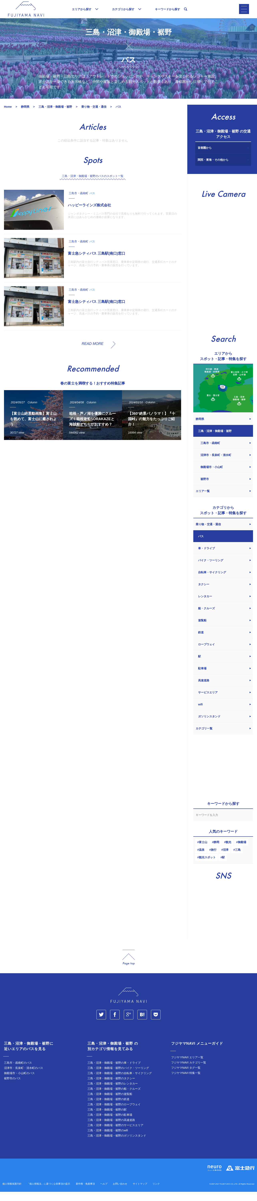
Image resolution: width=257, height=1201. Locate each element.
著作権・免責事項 (85, 1193)
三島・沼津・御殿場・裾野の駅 (107, 1119)
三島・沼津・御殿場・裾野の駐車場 (109, 1124)
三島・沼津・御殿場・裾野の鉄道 (108, 1109)
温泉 (201, 859)
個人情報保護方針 (12, 1193)
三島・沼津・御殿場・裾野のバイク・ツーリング (118, 1077)
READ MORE (92, 353)
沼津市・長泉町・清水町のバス (23, 1077)
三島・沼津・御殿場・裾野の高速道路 (111, 1129)
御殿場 (242, 852)
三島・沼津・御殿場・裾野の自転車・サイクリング (119, 1083)
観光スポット (207, 867)
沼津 (225, 859)
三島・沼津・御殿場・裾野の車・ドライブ (114, 1072)
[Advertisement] (91, 490)
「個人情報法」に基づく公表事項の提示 (48, 1193)
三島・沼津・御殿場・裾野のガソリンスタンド (116, 1145)
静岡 (216, 852)
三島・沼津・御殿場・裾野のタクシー (111, 1088)
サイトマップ (140, 1193)
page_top (128, 967)
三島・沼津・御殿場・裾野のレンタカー (112, 1093)
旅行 (213, 859)
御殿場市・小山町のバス (19, 1083)
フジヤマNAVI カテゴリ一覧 (188, 1072)
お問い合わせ (120, 1193)
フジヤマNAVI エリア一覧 (187, 1067)
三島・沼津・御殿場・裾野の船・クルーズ (114, 1098)
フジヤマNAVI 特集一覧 (186, 1082)
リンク (156, 1193)
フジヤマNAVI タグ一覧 (186, 1077)
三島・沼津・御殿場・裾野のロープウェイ (114, 1114)
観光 (228, 852)
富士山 (203, 852)
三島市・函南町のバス (18, 1072)
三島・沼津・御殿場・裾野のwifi (107, 1140)
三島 (238, 859)
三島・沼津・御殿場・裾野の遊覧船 (109, 1103)
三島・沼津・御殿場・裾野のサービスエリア (115, 1135)
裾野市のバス (12, 1088)
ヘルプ (103, 1193)
